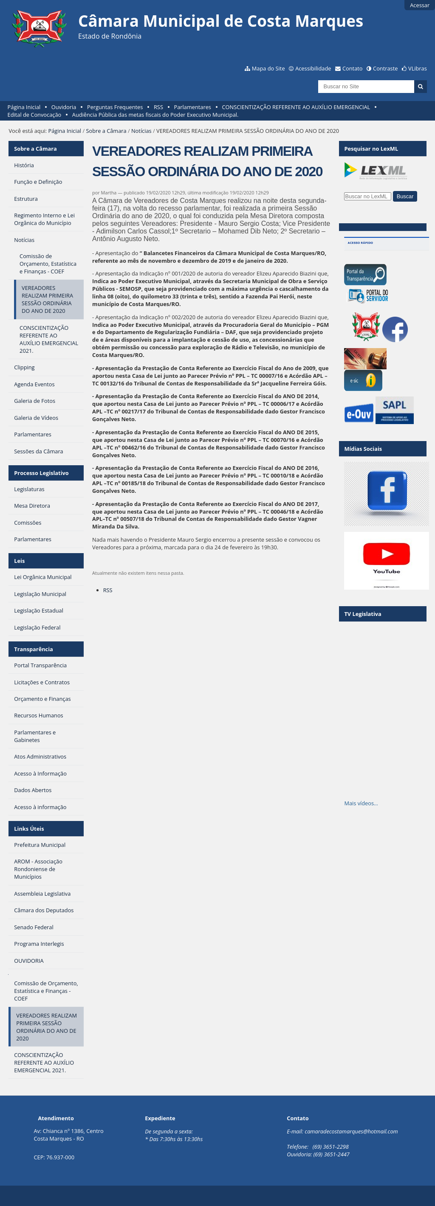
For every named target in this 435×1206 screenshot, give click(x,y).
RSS (158, 107)
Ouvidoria (63, 107)
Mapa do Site (268, 68)
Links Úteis (29, 828)
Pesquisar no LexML (371, 148)
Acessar (419, 5)
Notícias (141, 131)
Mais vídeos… (361, 803)
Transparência (33, 649)
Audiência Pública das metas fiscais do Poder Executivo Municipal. (155, 114)
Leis (19, 561)
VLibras (417, 68)
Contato (352, 68)
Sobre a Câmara (106, 131)
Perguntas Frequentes (115, 107)
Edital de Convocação (35, 114)
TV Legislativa (362, 614)
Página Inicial (24, 107)
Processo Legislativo (41, 473)
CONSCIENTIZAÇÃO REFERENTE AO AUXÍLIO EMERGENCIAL (296, 107)
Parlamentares (192, 107)
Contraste (385, 68)
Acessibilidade (313, 68)
